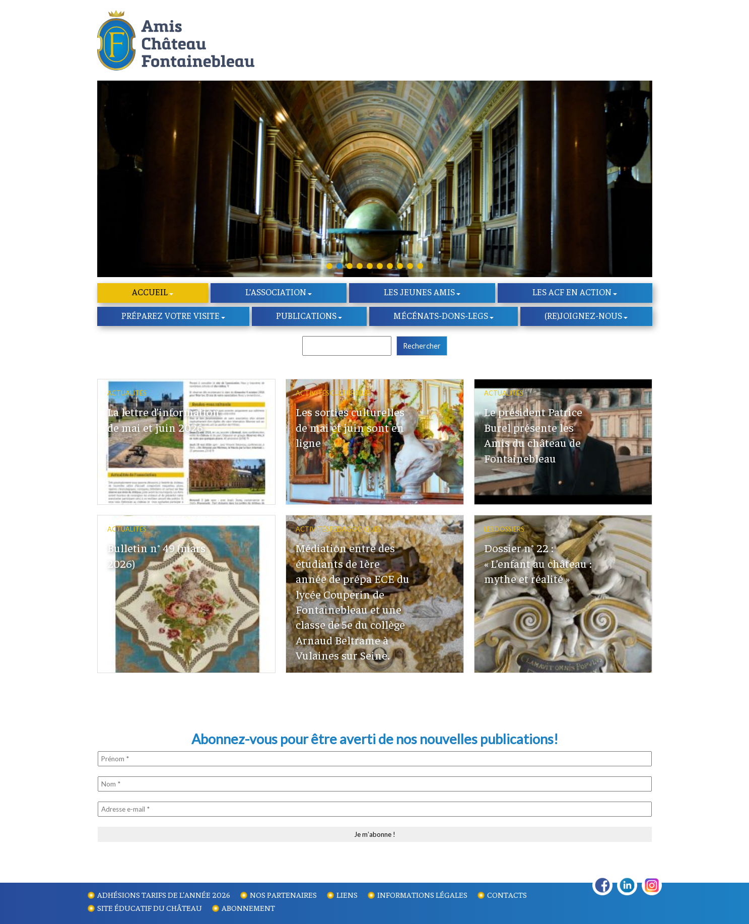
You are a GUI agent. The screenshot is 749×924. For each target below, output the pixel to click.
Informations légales (422, 894)
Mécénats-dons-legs (440, 317)
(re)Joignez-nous (583, 317)
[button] (329, 268)
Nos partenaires (283, 894)
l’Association (275, 293)
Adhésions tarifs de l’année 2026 (163, 894)
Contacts (507, 894)
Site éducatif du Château (149, 907)
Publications (306, 317)
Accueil (150, 293)
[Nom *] (375, 786)
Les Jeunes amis (419, 293)
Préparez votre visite (170, 317)
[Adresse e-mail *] (375, 811)
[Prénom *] (375, 760)
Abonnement (248, 907)
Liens (347, 894)
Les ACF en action (571, 293)
